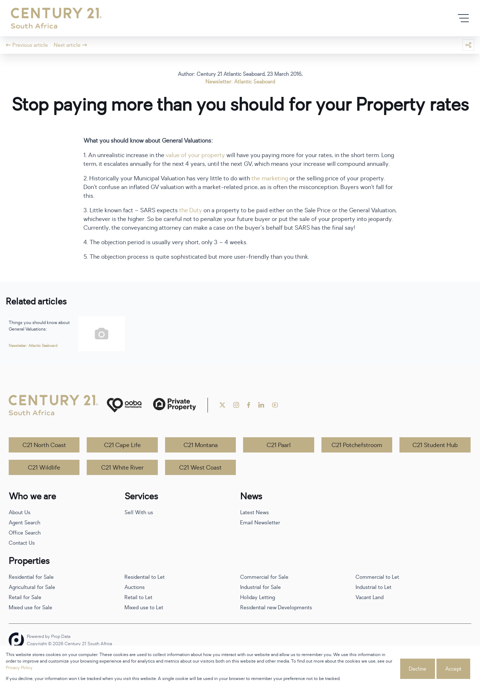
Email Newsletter (260, 522)
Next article (70, 45)
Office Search (25, 532)
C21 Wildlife (44, 468)
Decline (417, 669)
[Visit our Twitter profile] (222, 405)
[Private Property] (174, 405)
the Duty (190, 210)
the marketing (269, 179)
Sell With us (138, 512)
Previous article (27, 45)
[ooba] (124, 405)
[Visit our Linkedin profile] (261, 405)
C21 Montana (201, 445)
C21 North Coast (44, 445)
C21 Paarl (279, 445)
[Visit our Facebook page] (248, 405)
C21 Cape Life (122, 445)
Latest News (254, 512)
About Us (19, 512)
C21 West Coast (200, 468)
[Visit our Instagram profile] (236, 405)
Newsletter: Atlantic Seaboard (240, 81)
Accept (453, 669)
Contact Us (22, 543)
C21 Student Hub (435, 445)
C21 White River (122, 468)
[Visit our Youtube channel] (275, 405)
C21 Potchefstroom (357, 445)
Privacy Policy (19, 668)
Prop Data (60, 636)
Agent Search (24, 522)
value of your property (195, 155)
